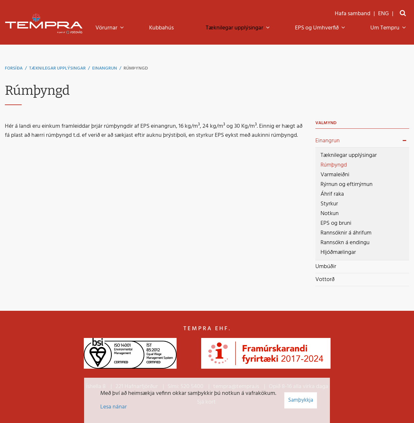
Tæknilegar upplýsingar (57, 68)
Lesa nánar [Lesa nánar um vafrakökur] (113, 407)
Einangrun (104, 68)
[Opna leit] (403, 14)
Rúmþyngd (136, 68)
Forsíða (14, 68)
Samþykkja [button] (300, 400)
